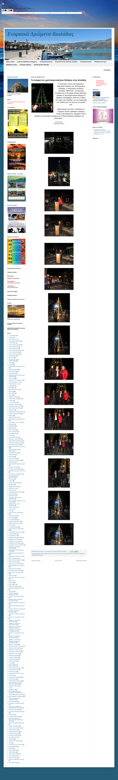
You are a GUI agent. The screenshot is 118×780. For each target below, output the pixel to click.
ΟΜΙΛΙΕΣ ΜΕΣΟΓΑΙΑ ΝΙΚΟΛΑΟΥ (17, 605)
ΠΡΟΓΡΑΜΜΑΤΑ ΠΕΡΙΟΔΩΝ (16, 696)
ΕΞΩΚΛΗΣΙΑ (12, 454)
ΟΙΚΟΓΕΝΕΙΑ (12, 584)
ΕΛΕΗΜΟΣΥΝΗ (12, 433)
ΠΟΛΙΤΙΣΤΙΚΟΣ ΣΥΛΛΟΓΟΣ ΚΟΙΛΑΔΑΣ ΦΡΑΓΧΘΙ (62, 553)
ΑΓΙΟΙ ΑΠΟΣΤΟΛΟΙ (13, 346)
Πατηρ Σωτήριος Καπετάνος (15, 668)
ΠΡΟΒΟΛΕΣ (12, 689)
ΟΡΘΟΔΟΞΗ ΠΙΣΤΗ (13, 653)
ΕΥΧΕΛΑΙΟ (11, 479)
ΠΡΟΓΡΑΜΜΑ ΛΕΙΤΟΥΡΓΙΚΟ (16, 694)
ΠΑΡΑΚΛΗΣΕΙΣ (12, 661)
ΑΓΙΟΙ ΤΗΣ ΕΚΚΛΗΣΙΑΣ (14, 344)
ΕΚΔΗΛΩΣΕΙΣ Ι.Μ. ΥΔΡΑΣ (15, 422)
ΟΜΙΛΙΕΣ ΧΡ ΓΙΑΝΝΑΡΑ (14, 650)
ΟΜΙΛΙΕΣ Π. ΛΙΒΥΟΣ (14, 639)
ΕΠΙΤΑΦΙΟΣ (11, 462)
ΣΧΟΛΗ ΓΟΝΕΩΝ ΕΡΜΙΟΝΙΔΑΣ (16, 723)
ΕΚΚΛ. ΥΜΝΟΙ (12, 430)
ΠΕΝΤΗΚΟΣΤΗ (12, 671)
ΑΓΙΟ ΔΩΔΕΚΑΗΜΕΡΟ (14, 341)
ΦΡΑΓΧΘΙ (11, 748)
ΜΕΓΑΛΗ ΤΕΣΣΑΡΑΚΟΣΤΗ (15, 560)
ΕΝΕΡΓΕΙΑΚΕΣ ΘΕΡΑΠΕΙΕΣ (16, 441)
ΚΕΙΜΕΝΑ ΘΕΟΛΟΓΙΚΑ (14, 521)
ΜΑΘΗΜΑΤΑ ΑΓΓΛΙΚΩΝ (14, 539)
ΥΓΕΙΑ (10, 743)
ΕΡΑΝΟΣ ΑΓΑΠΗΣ (13, 467)
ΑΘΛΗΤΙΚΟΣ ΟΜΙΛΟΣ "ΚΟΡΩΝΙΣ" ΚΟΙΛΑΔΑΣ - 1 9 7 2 (102, 133)
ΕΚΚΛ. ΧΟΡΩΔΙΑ (13, 431)
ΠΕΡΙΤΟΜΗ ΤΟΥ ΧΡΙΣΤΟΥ (15, 673)
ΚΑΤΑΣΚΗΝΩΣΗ (13, 516)
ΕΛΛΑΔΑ (11, 435)
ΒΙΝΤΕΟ (11, 391)
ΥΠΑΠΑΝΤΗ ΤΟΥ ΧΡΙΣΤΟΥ (15, 744)
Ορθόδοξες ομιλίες (11, 64)
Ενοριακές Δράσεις (25, 64)
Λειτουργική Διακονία (46, 61)
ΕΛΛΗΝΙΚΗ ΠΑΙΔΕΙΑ (14, 437)
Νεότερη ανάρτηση (35, 560)
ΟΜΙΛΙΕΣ (11, 591)
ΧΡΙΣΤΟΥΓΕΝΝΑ (13, 757)
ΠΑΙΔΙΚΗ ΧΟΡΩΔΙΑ (13, 659)
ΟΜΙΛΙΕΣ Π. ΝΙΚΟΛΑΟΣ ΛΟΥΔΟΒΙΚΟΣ (14, 642)
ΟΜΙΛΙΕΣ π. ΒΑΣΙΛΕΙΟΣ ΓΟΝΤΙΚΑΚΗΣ (15, 621)
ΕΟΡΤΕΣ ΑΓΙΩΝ (12, 458)
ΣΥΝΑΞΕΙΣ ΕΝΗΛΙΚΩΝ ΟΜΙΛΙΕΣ (17, 711)
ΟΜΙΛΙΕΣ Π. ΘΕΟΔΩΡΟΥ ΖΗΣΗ (16, 633)
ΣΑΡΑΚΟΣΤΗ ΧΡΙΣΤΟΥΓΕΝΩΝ (16, 703)
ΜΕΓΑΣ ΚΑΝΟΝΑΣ (13, 562)
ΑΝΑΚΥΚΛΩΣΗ (12, 371)
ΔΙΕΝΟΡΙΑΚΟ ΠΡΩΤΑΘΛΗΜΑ (16, 411)
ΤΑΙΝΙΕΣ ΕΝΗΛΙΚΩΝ (14, 726)
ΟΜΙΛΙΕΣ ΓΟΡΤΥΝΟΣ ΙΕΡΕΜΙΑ (16, 596)
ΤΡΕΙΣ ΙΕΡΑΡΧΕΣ (13, 737)
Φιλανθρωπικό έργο (100, 61)
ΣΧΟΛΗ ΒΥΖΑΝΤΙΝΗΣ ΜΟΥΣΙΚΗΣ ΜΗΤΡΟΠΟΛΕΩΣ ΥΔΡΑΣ (16, 720)
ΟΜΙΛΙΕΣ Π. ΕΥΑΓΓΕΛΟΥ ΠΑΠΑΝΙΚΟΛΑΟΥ (15, 630)
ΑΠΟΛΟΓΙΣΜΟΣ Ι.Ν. (14, 384)
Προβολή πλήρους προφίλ (99, 102)
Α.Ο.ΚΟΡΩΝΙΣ (12, 335)
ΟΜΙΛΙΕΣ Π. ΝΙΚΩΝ (13, 644)
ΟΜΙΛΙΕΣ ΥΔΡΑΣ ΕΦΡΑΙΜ (15, 648)
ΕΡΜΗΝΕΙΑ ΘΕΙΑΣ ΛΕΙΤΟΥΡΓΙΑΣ (17, 471)
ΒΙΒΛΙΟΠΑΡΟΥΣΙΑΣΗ (14, 389)
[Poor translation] (10, 10)
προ (10, 687)
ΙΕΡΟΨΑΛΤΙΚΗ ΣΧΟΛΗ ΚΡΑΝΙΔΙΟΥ (14, 504)
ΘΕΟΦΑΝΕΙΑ (12, 495)
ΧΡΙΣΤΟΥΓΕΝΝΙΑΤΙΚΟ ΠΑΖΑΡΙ (16, 759)
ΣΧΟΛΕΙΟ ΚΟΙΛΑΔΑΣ (14, 716)
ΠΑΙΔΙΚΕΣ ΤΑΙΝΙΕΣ (13, 657)
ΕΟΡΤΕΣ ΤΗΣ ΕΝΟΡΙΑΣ (15, 460)
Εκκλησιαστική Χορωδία (41, 64)
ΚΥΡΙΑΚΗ (11, 525)
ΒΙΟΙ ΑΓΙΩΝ (11, 393)
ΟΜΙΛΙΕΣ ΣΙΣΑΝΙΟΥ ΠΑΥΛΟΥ (16, 646)
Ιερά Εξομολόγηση (85, 61)
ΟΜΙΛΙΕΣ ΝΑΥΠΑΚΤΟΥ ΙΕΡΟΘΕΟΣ (14, 611)
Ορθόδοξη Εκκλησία (13, 655)
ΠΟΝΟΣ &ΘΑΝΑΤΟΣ (14, 686)
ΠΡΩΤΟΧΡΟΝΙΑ (13, 701)
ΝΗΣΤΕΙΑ (11, 582)
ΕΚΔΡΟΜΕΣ (12, 426)
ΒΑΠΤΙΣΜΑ (11, 387)
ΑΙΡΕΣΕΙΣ (11, 357)
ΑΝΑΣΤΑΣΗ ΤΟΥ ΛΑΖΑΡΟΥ (15, 380)
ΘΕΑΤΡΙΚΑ (11, 490)
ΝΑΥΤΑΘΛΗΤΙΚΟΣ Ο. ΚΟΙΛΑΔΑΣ (17, 577)
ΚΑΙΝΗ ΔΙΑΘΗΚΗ (13, 507)
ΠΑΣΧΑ (10, 663)
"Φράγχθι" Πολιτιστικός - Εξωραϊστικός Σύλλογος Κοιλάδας (102, 130)
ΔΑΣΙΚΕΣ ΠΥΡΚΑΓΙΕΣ (14, 404)
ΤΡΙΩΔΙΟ (11, 739)
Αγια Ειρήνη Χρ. (12, 339)
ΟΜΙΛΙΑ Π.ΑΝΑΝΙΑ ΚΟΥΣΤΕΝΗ (16, 588)
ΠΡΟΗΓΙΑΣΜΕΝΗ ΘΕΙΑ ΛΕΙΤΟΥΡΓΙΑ (14, 699)
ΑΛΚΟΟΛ (11, 364)
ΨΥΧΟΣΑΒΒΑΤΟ (13, 762)
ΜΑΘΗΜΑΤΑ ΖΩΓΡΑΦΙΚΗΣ (15, 543)
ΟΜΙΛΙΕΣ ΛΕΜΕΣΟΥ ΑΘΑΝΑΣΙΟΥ (17, 602)
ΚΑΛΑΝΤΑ (11, 509)
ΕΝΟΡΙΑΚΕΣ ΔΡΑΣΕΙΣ (14, 444)
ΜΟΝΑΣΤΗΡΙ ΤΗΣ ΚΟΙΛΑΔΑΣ (16, 572)
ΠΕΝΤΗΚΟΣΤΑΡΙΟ (13, 669)
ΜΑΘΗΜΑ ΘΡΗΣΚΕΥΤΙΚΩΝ (15, 537)
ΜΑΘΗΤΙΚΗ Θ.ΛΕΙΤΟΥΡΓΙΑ (15, 556)
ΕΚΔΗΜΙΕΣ (11, 424)
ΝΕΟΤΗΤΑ (11, 580)
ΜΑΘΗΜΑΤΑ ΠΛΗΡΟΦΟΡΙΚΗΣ (16, 553)
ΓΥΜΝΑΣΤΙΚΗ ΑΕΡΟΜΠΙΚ (15, 398)
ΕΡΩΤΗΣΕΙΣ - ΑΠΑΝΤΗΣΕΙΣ (16, 474)
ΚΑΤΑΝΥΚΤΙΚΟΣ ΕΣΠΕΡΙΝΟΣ (16, 512)
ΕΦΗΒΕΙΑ (11, 484)
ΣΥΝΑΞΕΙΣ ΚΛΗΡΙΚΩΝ (14, 709)
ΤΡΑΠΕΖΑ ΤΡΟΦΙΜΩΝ (14, 735)
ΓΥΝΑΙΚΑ (11, 400)
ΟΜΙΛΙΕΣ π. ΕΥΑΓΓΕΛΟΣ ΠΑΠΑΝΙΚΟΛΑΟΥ (15, 627)
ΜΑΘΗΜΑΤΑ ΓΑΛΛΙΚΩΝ (14, 541)
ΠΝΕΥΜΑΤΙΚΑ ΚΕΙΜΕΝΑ (15, 677)
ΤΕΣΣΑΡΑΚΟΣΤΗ (13, 729)
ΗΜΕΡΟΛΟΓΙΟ (12, 488)
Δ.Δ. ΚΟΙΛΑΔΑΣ (12, 402)
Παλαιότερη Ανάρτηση (81, 560)
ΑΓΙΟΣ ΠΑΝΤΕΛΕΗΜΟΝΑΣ (15, 350)
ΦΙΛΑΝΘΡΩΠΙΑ (12, 746)
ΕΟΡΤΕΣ (11, 456)
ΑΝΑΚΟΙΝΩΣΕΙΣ (13, 369)
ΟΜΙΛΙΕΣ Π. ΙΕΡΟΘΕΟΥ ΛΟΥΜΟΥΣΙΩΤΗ (15, 637)
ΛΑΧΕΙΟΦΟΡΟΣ (13, 534)
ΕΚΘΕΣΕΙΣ (11, 428)
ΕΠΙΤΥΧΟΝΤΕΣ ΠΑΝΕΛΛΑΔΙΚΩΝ (17, 464)
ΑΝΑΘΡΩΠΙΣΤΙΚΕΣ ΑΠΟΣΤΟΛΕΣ (17, 366)
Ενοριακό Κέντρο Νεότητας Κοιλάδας (66, 61)
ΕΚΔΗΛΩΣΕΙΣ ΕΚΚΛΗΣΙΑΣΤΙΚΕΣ (17, 419)
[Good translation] (4, 10)
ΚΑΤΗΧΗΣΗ (11, 517)
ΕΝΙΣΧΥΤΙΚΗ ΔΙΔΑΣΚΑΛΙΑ (15, 443)
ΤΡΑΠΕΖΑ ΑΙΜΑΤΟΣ (14, 731)
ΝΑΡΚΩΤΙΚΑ (12, 575)
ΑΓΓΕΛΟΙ (11, 337)
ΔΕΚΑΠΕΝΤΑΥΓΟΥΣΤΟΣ (15, 406)
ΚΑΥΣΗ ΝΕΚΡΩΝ (13, 519)
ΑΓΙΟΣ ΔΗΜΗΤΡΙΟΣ (13, 348)
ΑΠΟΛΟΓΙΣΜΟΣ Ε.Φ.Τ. (14, 382)
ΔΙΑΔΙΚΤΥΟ (11, 410)
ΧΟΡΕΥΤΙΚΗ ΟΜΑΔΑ (14, 754)
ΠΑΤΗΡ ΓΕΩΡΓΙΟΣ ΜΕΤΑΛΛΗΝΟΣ (13, 665)
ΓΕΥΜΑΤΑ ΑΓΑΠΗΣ (13, 397)
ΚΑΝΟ (10, 511)
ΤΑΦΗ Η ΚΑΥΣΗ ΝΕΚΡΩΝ (15, 728)
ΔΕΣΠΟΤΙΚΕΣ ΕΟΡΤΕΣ (14, 408)
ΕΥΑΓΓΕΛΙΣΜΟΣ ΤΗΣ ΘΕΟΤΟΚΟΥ (14, 476)
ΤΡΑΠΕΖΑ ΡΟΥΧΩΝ (13, 733)
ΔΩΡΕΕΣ (11, 415)
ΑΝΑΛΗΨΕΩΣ (12, 373)
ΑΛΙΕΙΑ (10, 363)
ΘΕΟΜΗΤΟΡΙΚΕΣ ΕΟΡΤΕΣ (15, 492)
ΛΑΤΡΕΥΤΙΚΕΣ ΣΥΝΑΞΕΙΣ (15, 532)
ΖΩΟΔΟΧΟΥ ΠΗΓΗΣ (14, 486)
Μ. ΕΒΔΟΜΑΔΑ (12, 535)
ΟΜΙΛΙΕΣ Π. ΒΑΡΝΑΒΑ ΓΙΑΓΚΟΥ (17, 617)
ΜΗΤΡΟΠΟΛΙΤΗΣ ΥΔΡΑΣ (15, 570)
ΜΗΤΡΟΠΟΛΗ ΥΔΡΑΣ (14, 568)
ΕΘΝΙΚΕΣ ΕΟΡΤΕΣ (13, 417)
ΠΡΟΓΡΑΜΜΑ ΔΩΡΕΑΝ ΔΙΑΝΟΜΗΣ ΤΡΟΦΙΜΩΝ (15, 692)
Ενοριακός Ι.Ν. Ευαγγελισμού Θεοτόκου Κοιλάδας (102, 98)
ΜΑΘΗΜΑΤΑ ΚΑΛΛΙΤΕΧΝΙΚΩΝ (16, 545)
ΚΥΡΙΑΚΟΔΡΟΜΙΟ (13, 527)
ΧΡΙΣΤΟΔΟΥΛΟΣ (13, 755)
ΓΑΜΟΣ (10, 395)
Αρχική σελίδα (10, 61)
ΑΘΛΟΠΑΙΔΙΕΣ (12, 356)
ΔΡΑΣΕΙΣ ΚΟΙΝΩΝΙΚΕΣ (14, 413)
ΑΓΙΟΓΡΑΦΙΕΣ (12, 343)
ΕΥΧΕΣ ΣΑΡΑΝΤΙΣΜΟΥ (14, 482)
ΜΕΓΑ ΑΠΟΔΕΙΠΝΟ (13, 558)
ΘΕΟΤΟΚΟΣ (12, 494)
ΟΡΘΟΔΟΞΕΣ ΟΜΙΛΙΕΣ (14, 651)
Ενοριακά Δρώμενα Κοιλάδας (40, 34)
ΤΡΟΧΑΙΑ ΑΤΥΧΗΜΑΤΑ (14, 741)
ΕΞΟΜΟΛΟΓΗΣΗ (13, 453)
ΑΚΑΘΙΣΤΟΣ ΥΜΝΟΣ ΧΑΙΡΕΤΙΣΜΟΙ (14, 360)
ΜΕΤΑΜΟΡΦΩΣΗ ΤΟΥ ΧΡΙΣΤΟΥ (17, 565)
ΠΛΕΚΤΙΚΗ (11, 675)
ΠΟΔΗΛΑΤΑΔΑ (12, 679)
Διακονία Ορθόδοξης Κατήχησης (27, 61)
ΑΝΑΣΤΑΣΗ (11, 378)
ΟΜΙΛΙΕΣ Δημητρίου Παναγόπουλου (13, 594)
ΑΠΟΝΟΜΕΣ (12, 386)
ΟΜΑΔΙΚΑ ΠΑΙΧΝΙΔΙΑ (14, 586)
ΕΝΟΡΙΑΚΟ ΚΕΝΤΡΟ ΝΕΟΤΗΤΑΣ (42, 553)
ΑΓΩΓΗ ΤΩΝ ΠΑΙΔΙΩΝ (14, 354)
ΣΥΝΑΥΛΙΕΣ (12, 714)
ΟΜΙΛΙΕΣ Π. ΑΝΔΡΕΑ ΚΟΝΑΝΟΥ (17, 614)
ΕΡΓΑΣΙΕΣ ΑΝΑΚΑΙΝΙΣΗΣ (15, 469)
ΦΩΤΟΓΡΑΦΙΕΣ (12, 750)
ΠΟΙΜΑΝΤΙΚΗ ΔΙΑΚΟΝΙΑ (15, 681)
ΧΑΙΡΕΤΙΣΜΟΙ (12, 752)
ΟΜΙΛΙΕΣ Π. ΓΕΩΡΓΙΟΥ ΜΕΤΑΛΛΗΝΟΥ (14, 624)
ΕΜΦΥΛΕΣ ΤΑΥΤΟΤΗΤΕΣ (15, 439)
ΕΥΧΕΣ (10, 481)
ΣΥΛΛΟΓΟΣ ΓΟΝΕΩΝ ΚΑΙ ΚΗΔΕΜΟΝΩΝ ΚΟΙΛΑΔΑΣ (15, 707)
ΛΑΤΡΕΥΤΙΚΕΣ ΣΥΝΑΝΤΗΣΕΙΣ (16, 529)
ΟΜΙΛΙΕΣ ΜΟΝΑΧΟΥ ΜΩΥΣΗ (16, 609)
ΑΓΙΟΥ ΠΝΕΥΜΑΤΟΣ (14, 352)
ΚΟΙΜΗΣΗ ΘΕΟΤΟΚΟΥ (14, 523)
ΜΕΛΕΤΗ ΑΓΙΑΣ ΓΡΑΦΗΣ (15, 563)
